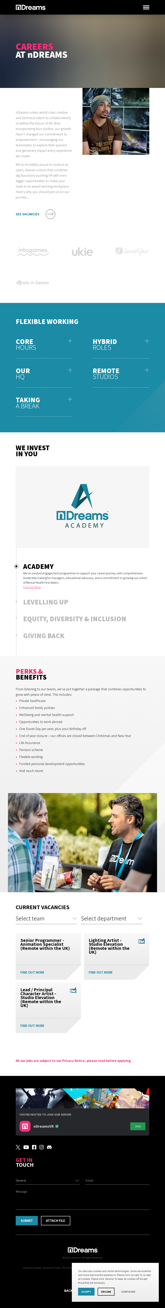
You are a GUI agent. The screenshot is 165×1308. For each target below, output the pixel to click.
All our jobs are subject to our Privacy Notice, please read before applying (73, 1060)
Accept (86, 1291)
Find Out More (32, 587)
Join (138, 1126)
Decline (106, 1291)
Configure (128, 1291)
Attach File (55, 1220)
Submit (27, 1220)
